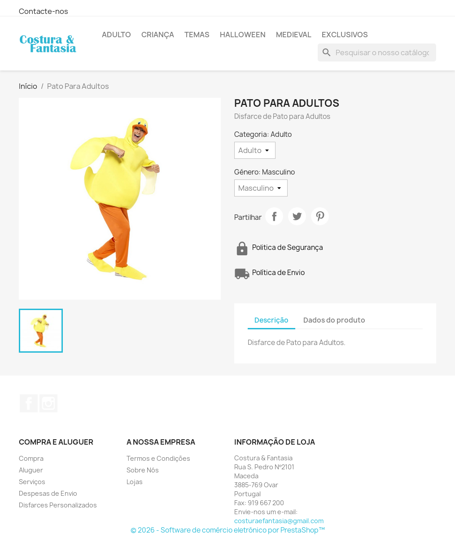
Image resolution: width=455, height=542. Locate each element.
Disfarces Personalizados (58, 505)
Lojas (135, 481)
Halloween (243, 34)
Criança (157, 34)
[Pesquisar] (377, 52)
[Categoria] (255, 150)
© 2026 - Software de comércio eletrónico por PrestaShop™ (228, 530)
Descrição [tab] (271, 320)
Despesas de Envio (48, 493)
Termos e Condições (158, 458)
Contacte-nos (43, 11)
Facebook (29, 403)
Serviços (32, 481)
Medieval (293, 34)
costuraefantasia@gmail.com (279, 520)
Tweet (297, 216)
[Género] (261, 188)
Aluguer (31, 470)
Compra (31, 458)
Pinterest (320, 216)
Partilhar (274, 216)
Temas (197, 34)
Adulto (116, 34)
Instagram (48, 403)
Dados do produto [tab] (334, 320)
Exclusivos (345, 34)
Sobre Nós (143, 470)
